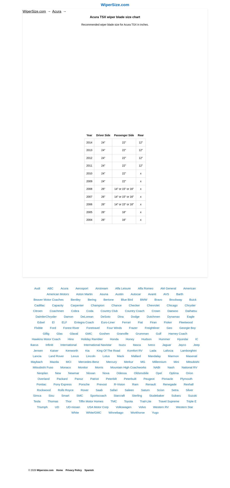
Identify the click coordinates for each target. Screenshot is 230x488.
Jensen (38, 350)
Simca (37, 395)
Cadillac (39, 305)
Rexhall (188, 384)
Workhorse (138, 412)
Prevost (102, 384)
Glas (59, 333)
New (58, 373)
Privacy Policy (74, 470)
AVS (166, 294)
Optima (174, 373)
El (53, 322)
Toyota (128, 401)
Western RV (161, 407)
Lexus (75, 356)
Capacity (57, 305)
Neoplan (42, 373)
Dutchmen (153, 316)
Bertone (108, 299)
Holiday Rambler (92, 339)
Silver (189, 390)
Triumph (42, 407)
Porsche (84, 384)
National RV (189, 367)
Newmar (73, 373)
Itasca (137, 344)
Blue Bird (127, 299)
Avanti (152, 294)
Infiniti (49, 344)
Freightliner (152, 327)
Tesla (37, 401)
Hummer (164, 339)
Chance (116, 305)
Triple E (191, 401)
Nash (170, 367)
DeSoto (105, 316)
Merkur (128, 361)
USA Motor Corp (98, 407)
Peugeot (148, 378)
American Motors (58, 294)
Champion (97, 305)
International (68, 344)
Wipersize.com (45, 470)
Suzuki (192, 395)
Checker (134, 305)
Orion (189, 373)
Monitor (83, 367)
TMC (114, 401)
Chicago (172, 305)
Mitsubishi (192, 361)
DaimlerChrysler (46, 316)
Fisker (168, 322)
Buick (192, 299)
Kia (87, 350)
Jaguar (166, 344)
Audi (37, 288)
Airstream (101, 288)
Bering (92, 299)
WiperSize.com (115, 4)
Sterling (137, 395)
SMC (79, 395)
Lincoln (90, 356)
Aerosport (81, 288)
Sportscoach (98, 395)
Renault (151, 384)
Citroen (37, 310)
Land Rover (56, 356)
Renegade (169, 384)
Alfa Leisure (123, 288)
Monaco (65, 367)
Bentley (75, 299)
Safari (113, 390)
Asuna (104, 294)
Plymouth (186, 378)
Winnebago (115, 412)
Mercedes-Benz (89, 361)
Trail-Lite (145, 401)
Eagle (190, 316)
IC (196, 339)
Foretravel (93, 327)
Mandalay (154, 356)
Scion (160, 390)
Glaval (74, 333)
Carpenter (77, 305)
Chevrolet (153, 305)
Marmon (173, 356)
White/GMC (93, 412)
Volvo (142, 407)
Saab (99, 390)
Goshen (104, 333)
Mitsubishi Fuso (43, 367)
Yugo (155, 412)
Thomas (53, 401)
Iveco (151, 344)
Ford (53, 327)
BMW (143, 299)
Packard (62, 378)
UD (57, 407)
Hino (71, 339)
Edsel (41, 322)
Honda (114, 339)
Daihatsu (191, 310)
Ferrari (126, 322)
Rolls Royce (66, 390)
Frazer (133, 327)
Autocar (136, 294)
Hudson (146, 339)
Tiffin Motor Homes (91, 401)
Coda (89, 310)
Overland (43, 378)
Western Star (184, 407)
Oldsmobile (141, 373)
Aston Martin (84, 294)
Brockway (175, 299)
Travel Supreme (169, 401)
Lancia (37, 356)
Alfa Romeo (145, 288)
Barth (179, 294)
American (189, 288)
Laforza (168, 350)
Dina (121, 316)
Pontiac (41, 384)
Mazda (54, 361)
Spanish (89, 470)
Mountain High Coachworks (128, 367)
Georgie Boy (188, 327)
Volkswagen (123, 407)
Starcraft (119, 395)
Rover (85, 390)
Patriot (94, 378)
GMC (88, 333)
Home (59, 470)
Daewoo (172, 310)
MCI (68, 361)
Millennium (159, 361)
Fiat (140, 322)
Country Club (109, 310)
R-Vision (119, 384)
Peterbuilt (130, 378)
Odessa (122, 373)
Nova (106, 373)
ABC (50, 288)
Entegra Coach (84, 322)
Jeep (196, 344)
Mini (176, 361)
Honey (130, 339)
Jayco (182, 344)
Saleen (129, 390)
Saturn (145, 390)
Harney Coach (177, 333)
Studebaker (156, 395)
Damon (68, 316)
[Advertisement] (115, 53)
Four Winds (114, 327)
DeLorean (86, 316)
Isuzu (122, 344)
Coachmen (57, 310)
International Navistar (97, 344)
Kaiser (54, 350)
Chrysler (190, 305)
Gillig (46, 333)
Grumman (142, 333)
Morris (99, 367)
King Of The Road (108, 350)
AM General (168, 288)
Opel (159, 373)
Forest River (71, 327)
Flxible (38, 327)
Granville (122, 333)
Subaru (176, 395)
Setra (175, 390)
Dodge (135, 316)
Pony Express (63, 384)
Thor (68, 401)
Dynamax (173, 316)
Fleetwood (186, 322)
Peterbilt (111, 378)
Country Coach (135, 310)
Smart (65, 395)
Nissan (90, 373)
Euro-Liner (108, 322)
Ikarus (34, 344)
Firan (153, 322)
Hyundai (182, 339)
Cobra (75, 310)
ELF (64, 322)
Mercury (111, 361)
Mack (120, 356)
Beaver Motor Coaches (48, 299)
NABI (156, 367)
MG (142, 361)
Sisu (51, 395)
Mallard (136, 356)
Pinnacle (167, 378)
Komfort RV (134, 350)
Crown (156, 310)
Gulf (158, 333)
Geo (169, 327)
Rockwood (44, 390)
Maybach (36, 361)
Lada (153, 350)
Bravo (158, 299)
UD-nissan (73, 407)
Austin (119, 294)
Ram (135, 384)
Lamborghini (188, 350)
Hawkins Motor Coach (46, 339)
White (75, 412)
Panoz (79, 378)
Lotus (106, 356)
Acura (56, 11)
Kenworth (72, 350)
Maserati (191, 356)
